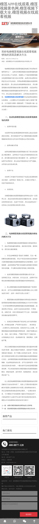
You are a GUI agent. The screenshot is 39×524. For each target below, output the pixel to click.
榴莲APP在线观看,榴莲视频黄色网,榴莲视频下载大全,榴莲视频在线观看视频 (19, 10)
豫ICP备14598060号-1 (8, 486)
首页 (12, 39)
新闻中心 (17, 39)
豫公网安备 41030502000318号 (26, 486)
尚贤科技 (19, 489)
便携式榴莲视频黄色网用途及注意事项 (19, 405)
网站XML (5, 489)
